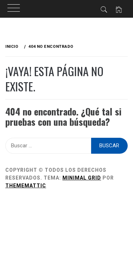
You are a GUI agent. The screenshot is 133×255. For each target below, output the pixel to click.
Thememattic (25, 185)
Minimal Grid (81, 178)
